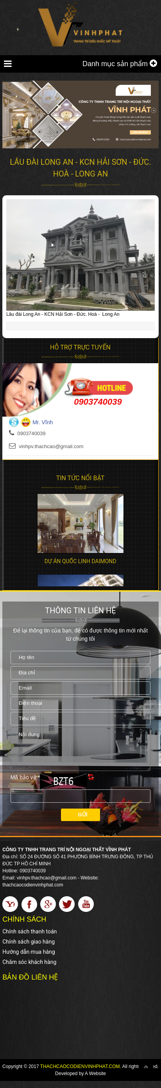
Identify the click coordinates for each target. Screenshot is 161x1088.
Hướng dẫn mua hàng (28, 959)
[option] (80, 528)
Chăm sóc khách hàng (29, 969)
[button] (147, 206)
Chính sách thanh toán (29, 938)
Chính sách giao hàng (28, 949)
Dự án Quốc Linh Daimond (80, 561)
